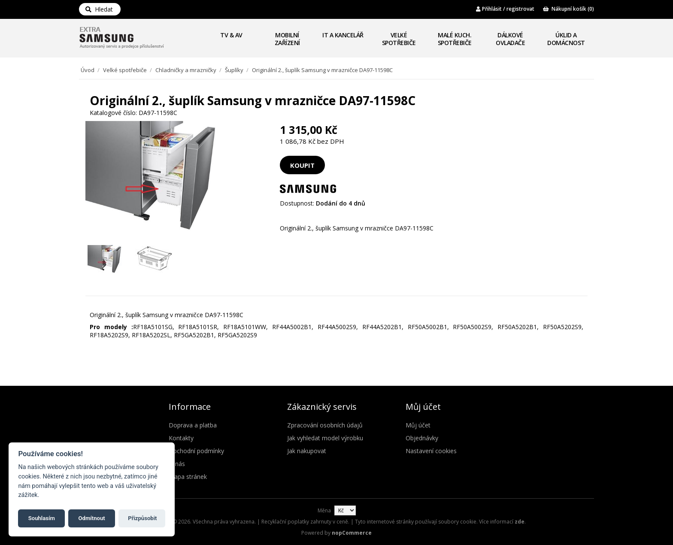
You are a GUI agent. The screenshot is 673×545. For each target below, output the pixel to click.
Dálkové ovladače (510, 39)
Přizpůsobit (142, 518)
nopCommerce (352, 532)
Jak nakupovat (306, 451)
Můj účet (418, 425)
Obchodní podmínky (196, 451)
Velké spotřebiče (399, 39)
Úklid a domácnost (566, 39)
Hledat (99, 9)
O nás (177, 464)
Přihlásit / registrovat (505, 8)
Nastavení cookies (431, 451)
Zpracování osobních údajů (325, 425)
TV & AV (231, 35)
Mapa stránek (188, 476)
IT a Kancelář (343, 35)
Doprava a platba (193, 425)
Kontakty (181, 438)
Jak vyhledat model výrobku (325, 438)
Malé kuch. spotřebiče (455, 39)
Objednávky (422, 438)
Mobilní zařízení (287, 39)
